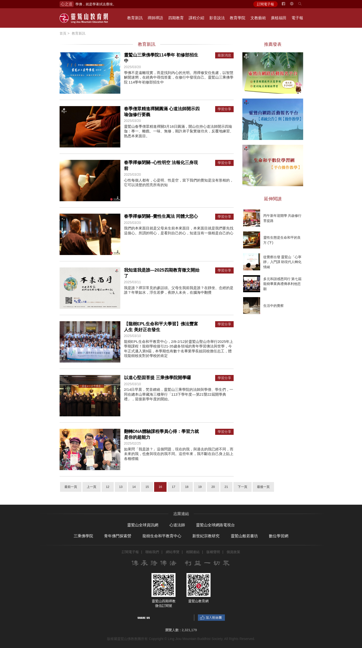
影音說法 (217, 18)
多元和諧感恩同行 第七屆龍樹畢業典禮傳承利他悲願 (282, 284)
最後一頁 (263, 487)
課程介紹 (196, 18)
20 (213, 487)
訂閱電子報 (265, 4)
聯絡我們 (152, 552)
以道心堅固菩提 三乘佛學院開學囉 (157, 377)
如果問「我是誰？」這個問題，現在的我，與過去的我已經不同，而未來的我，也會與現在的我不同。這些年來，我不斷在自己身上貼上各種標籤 (178, 454)
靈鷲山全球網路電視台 (215, 525)
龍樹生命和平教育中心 (161, 536)
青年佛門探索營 (117, 536)
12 (107, 487)
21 (226, 487)
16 (160, 487)
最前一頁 (70, 487)
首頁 (63, 33)
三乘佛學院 (83, 536)
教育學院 (237, 18)
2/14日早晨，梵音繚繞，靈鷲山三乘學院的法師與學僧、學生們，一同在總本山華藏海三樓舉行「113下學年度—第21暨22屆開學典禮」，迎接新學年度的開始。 (178, 394)
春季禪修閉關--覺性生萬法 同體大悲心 (161, 216)
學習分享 (224, 109)
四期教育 (176, 18)
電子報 (297, 18)
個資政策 (233, 552)
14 (134, 487)
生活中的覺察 (273, 306)
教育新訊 (135, 18)
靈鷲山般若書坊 (244, 536)
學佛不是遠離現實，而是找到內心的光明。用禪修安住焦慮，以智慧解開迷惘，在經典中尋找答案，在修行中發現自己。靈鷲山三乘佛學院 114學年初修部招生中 (178, 77)
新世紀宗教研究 (206, 536)
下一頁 (242, 487)
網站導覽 (172, 552)
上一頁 (91, 487)
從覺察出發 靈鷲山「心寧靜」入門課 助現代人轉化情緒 (282, 262)
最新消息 (224, 55)
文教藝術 (258, 18)
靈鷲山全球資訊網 (142, 525)
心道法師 (177, 525)
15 (147, 487)
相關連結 (193, 552)
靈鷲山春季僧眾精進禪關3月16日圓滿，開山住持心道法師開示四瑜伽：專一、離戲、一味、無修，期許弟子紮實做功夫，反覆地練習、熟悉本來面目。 (178, 131)
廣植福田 (278, 18)
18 (186, 487)
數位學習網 (278, 536)
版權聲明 (213, 552)
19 (200, 487)
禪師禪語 (155, 18)
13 (121, 487)
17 (173, 487)
